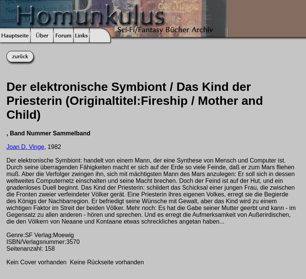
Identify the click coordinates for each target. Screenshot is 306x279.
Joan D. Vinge (25, 147)
